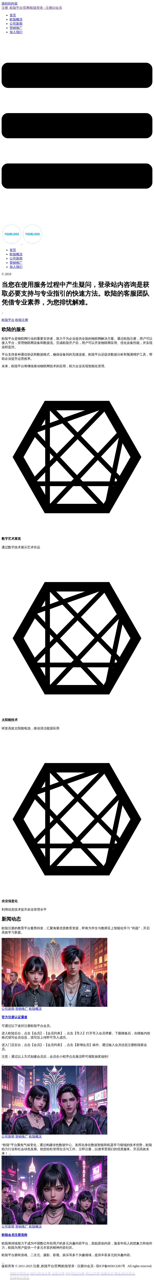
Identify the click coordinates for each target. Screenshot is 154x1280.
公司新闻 (16, 23)
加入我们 (16, 32)
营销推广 (16, 28)
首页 (13, 15)
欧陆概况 (16, 19)
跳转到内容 (10, 3)
